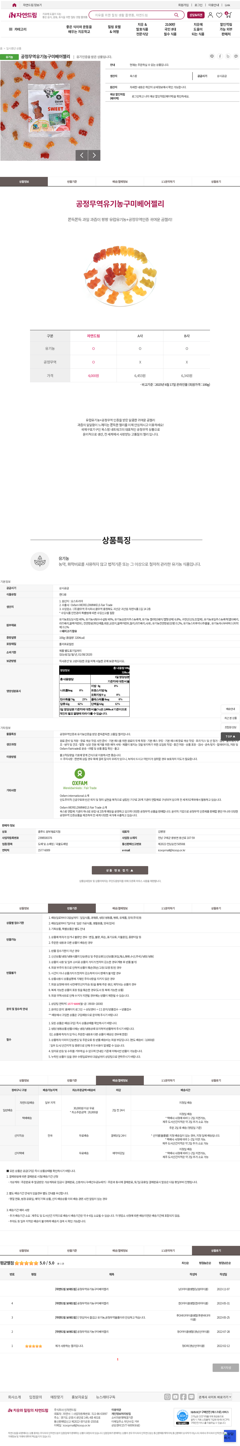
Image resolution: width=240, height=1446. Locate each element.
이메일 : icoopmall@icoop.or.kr (72, 1425)
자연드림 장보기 (32, 5)
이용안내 (213, 5)
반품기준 (72, 182)
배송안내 (230, 709)
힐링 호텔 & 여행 (114, 29)
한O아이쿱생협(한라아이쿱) (193, 1303)
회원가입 (183, 5)
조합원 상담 (230, 727)
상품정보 (24, 182)
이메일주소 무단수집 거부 (125, 1421)
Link (227, 5)
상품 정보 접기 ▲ (120, 870)
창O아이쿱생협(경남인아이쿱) (193, 1332)
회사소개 (14, 1396)
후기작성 (226, 1368)
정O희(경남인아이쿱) (193, 1346)
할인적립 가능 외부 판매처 (226, 29)
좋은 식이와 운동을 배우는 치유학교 (79, 29)
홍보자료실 (80, 1396)
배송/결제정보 (120, 182)
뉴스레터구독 (105, 1396)
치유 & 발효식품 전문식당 (142, 29)
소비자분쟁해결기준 (122, 1417)
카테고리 (20, 29)
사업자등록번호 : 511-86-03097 (90, 1414)
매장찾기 (56, 1396)
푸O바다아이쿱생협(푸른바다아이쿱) (193, 1317)
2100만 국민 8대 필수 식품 (170, 29)
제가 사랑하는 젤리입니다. (69, 1346)
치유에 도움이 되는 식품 (198, 29)
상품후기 (216, 182)
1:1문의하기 (168, 182)
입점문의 (35, 1396)
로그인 (198, 5)
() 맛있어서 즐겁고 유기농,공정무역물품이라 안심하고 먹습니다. (100, 1317)
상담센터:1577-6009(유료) (125, 1425)
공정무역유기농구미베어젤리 (81, 1289)
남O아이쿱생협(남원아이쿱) (193, 1289)
